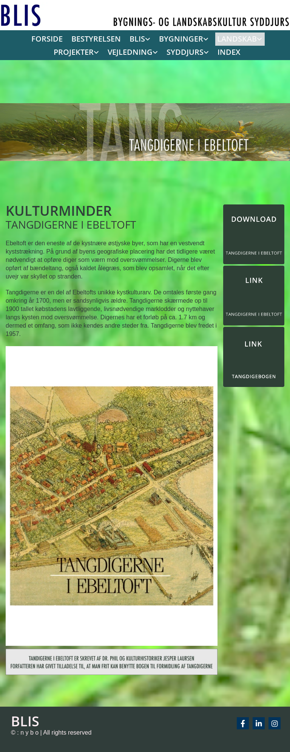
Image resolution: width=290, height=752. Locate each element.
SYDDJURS (156, 51)
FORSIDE (30, 38)
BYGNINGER (154, 38)
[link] (114, 38)
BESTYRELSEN (75, 38)
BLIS (113, 38)
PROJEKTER (255, 38)
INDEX (197, 51)
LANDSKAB (205, 38)
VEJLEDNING (106, 51)
